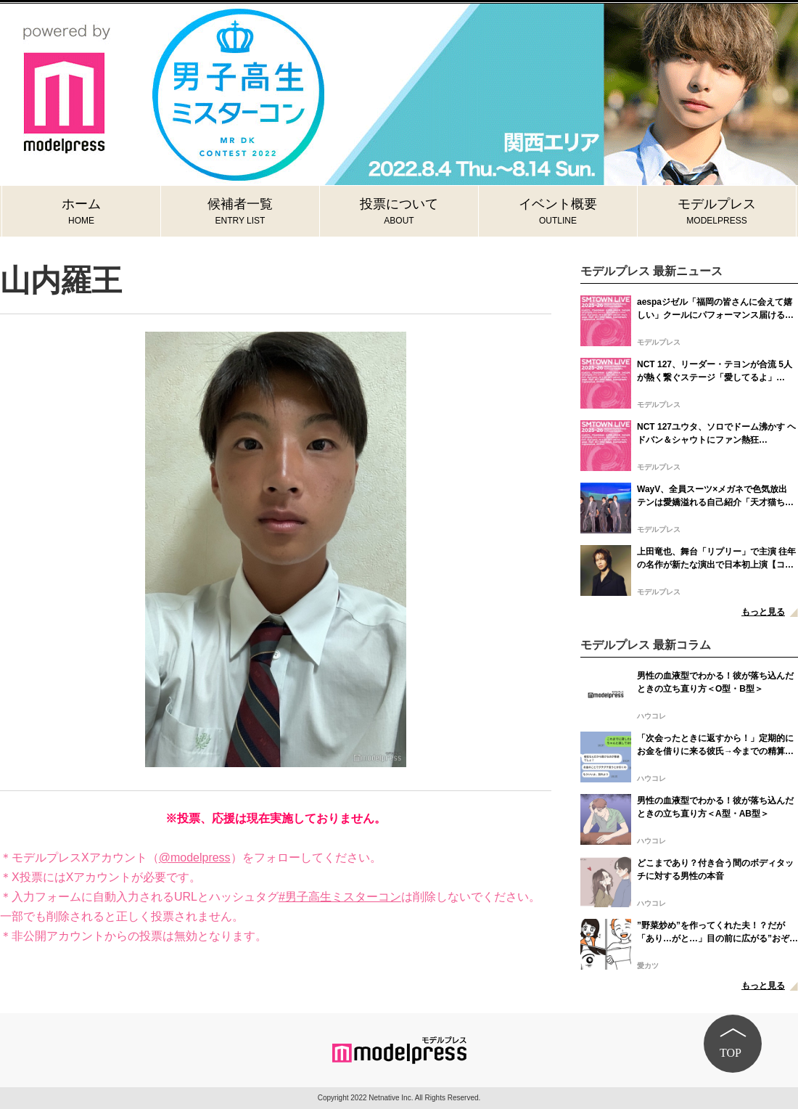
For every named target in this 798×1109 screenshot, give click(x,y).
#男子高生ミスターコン (340, 897)
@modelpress (195, 857)
